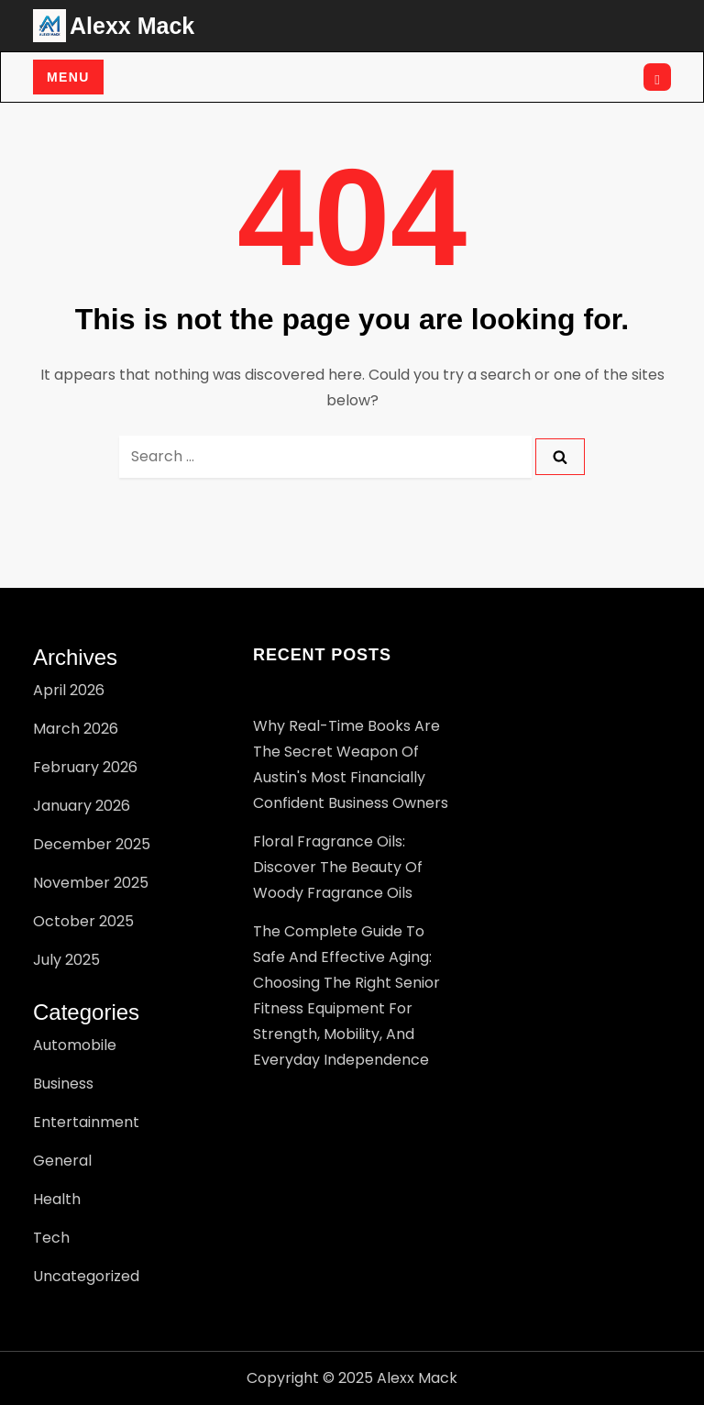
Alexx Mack (132, 26)
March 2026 (75, 728)
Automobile (74, 1045)
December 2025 (91, 844)
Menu (68, 77)
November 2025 (90, 882)
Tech (51, 1237)
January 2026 (81, 805)
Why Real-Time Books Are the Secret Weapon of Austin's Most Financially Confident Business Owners (350, 764)
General (62, 1160)
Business (63, 1083)
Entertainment (86, 1122)
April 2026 (68, 690)
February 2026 (85, 767)
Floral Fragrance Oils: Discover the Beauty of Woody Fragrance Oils (338, 867)
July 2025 (66, 959)
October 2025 (83, 921)
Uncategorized (86, 1276)
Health (57, 1199)
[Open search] (657, 77)
